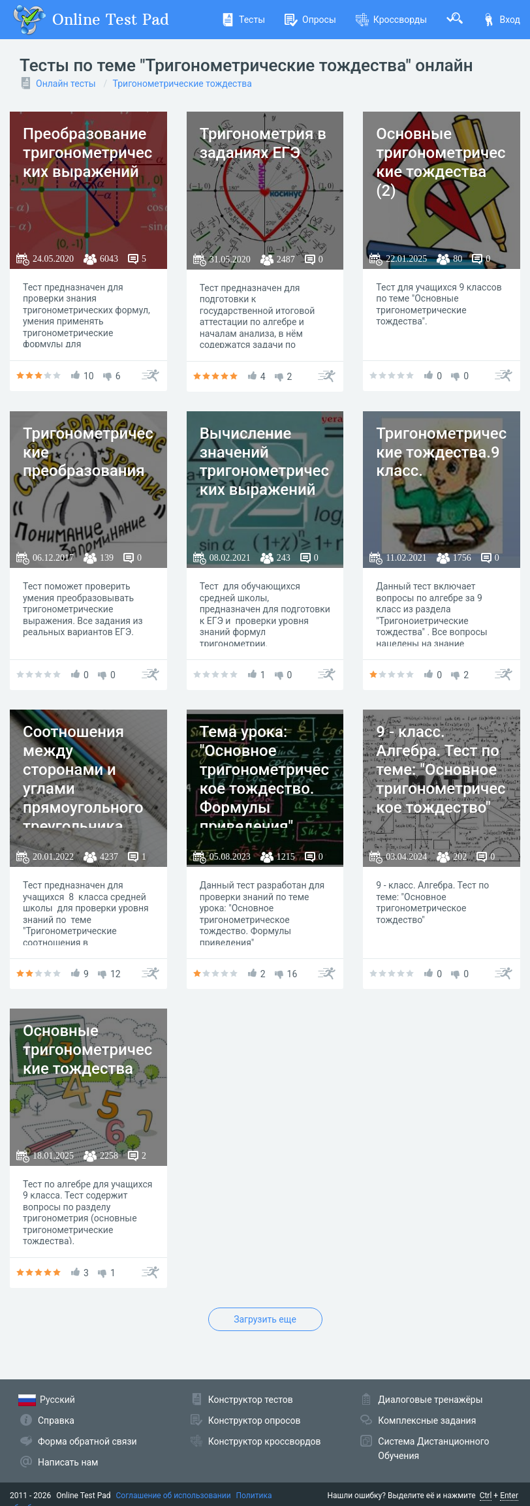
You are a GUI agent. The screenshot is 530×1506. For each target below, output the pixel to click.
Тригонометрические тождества (182, 83)
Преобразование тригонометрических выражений (87, 153)
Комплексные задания (427, 1420)
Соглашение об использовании (173, 1495)
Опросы (310, 19)
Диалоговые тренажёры (430, 1399)
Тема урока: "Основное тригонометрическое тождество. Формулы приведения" (264, 779)
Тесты (243, 19)
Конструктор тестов (250, 1399)
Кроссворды (391, 19)
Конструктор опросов (254, 1420)
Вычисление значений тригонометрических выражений (264, 461)
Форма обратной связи (87, 1441)
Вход (501, 19)
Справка (56, 1420)
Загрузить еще (265, 1319)
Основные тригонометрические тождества (87, 1050)
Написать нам (68, 1462)
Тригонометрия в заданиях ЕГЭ (263, 143)
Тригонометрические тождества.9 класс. (441, 452)
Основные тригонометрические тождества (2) (440, 162)
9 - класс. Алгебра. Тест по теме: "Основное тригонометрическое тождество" (440, 769)
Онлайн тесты (66, 83)
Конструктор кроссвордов (264, 1441)
